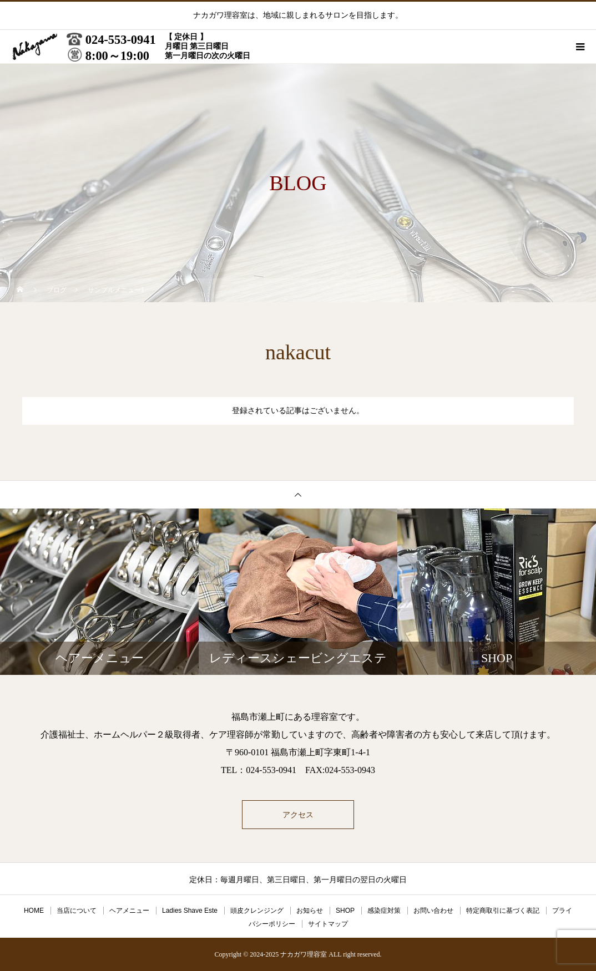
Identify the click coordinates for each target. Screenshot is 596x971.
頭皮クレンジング (257, 910)
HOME (34, 910)
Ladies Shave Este (190, 910)
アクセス (298, 814)
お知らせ (309, 910)
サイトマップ (328, 924)
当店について (77, 910)
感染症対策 (384, 910)
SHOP (345, 910)
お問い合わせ (433, 910)
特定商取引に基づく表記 (502, 910)
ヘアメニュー (129, 910)
